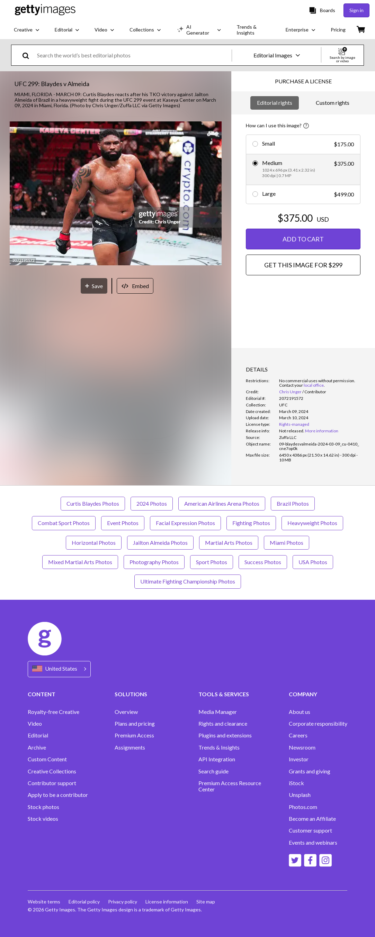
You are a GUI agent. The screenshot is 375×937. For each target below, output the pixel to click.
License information (166, 901)
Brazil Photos (293, 503)
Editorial (38, 735)
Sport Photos (211, 562)
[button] (116, 193)
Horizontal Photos (94, 542)
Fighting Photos (251, 523)
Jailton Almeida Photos (160, 542)
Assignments (130, 747)
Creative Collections (52, 771)
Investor (299, 759)
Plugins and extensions (225, 735)
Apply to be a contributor (58, 795)
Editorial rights (274, 102)
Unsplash (300, 795)
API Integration (216, 759)
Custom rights (332, 102)
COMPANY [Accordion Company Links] (303, 694)
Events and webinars (313, 842)
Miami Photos (286, 542)
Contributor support (52, 783)
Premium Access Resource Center (229, 786)
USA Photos (312, 562)
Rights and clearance (222, 723)
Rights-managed (294, 424)
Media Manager (217, 712)
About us (299, 712)
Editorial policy (84, 901)
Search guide (213, 771)
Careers (298, 735)
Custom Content (47, 759)
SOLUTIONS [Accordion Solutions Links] (131, 694)
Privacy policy (122, 901)
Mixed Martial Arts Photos (80, 562)
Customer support (310, 830)
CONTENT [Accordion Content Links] (41, 694)
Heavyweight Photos (312, 523)
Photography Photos (154, 562)
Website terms (44, 901)
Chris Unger (290, 391)
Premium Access (134, 735)
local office (314, 385)
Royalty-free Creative (53, 712)
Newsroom (302, 747)
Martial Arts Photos (228, 542)
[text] (133, 55)
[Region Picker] (59, 669)
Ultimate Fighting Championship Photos (187, 581)
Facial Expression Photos (185, 523)
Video (35, 723)
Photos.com (303, 807)
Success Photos (262, 562)
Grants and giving (309, 771)
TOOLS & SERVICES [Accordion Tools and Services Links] (223, 694)
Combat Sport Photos (64, 523)
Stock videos (43, 819)
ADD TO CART (303, 239)
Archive (37, 747)
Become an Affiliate (312, 819)
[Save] (94, 286)
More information (321, 430)
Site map (205, 901)
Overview (126, 712)
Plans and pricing (135, 723)
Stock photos (43, 807)
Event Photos (123, 523)
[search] (29, 55)
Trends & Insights (219, 747)
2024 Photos (151, 503)
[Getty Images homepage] (45, 10)
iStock (296, 783)
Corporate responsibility (318, 723)
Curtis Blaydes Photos (92, 503)
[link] (291, 430)
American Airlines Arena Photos (221, 503)
